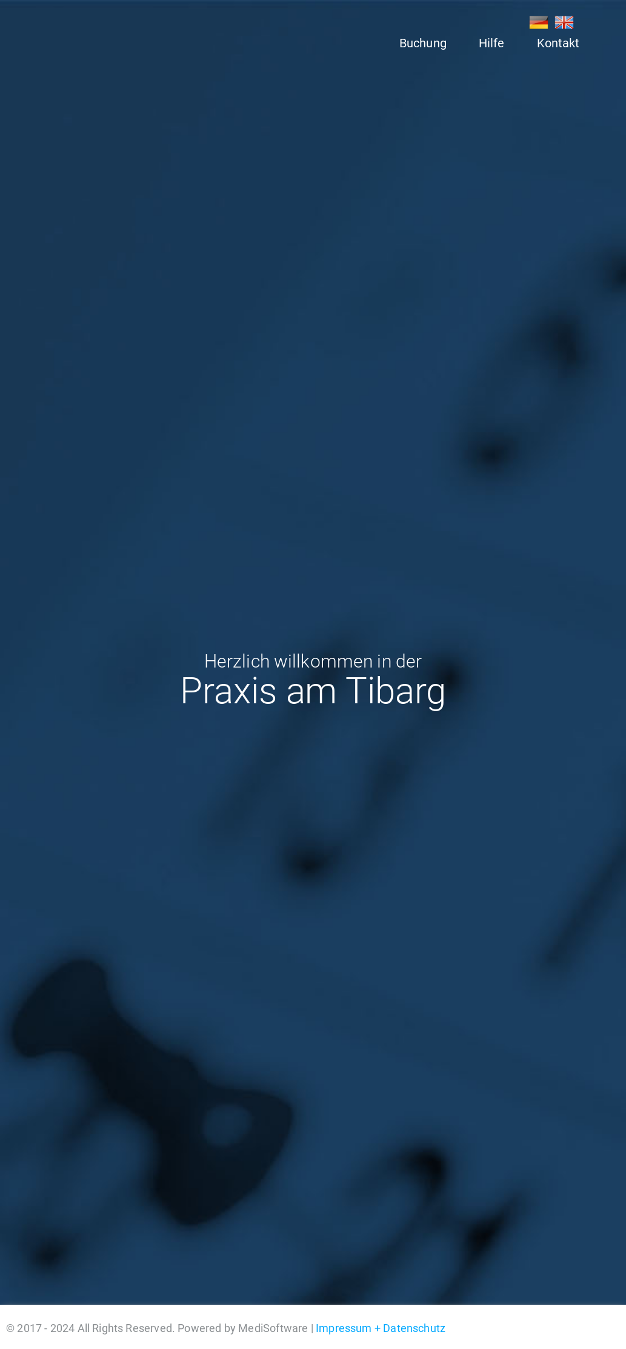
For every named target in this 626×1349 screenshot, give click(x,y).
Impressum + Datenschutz (380, 1328)
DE (538, 22)
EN (564, 22)
